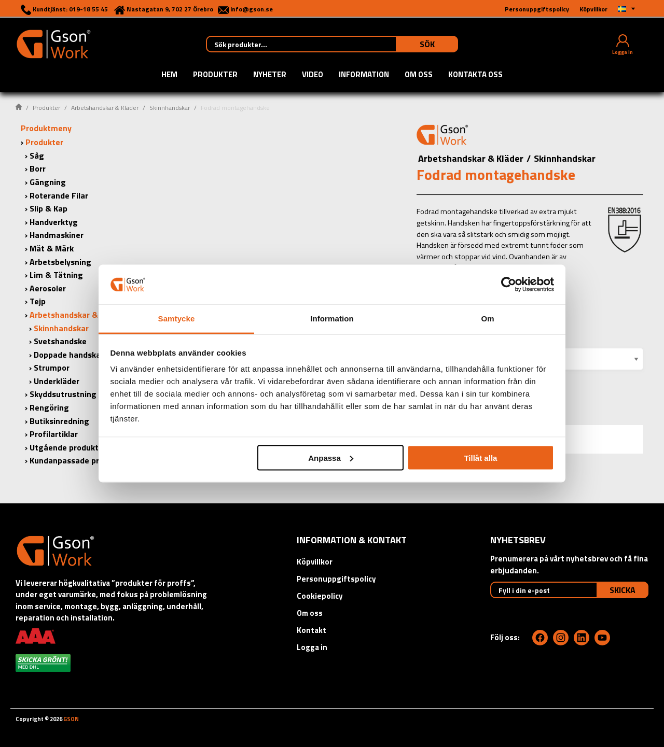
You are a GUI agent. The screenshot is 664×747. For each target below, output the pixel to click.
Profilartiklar (54, 434)
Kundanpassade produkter (79, 460)
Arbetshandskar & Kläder (105, 107)
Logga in (312, 647)
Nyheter (269, 75)
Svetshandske (60, 341)
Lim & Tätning (56, 275)
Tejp (38, 301)
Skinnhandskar (169, 107)
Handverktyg (54, 222)
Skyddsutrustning (63, 394)
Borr (38, 168)
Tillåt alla (480, 457)
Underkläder (56, 381)
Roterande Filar (59, 195)
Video (312, 75)
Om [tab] (487, 318)
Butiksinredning (59, 421)
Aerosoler (48, 288)
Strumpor (52, 367)
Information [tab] (332, 318)
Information (364, 75)
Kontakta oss (475, 75)
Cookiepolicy (320, 596)
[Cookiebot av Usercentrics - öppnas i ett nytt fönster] (508, 284)
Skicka (622, 590)
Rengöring (49, 407)
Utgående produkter (68, 447)
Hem (169, 75)
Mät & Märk (52, 248)
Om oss (419, 75)
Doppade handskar (69, 354)
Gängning (48, 182)
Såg (37, 155)
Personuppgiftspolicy (336, 579)
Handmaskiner (57, 235)
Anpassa (330, 457)
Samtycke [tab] (176, 318)
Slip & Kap (48, 208)
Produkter (215, 75)
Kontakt (311, 630)
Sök (427, 44)
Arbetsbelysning (60, 262)
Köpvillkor (315, 562)
